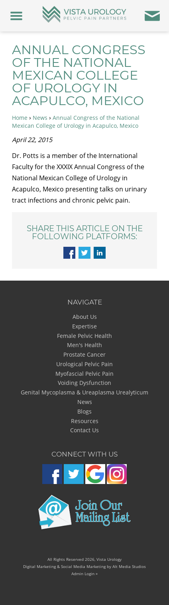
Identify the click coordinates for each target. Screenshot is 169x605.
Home (20, 117)
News (40, 117)
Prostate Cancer (84, 354)
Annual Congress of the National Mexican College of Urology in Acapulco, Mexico (76, 121)
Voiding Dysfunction (84, 382)
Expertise (84, 326)
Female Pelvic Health (84, 336)
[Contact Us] (152, 15)
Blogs (84, 411)
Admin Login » (84, 573)
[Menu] (16, 15)
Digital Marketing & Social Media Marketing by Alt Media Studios (84, 566)
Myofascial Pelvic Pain (84, 373)
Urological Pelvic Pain (84, 364)
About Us (85, 316)
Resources (84, 421)
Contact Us (84, 430)
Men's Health (84, 345)
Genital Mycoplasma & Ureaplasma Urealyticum (84, 392)
